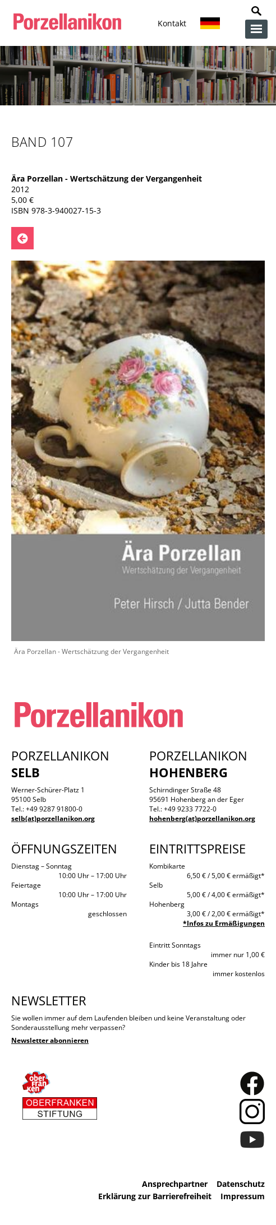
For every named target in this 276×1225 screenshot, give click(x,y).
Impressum (242, 1196)
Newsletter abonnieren (50, 1040)
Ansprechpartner (175, 1183)
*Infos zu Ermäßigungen (224, 923)
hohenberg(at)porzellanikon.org (202, 818)
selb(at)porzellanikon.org (53, 818)
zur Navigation (256, 29)
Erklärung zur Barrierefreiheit (154, 1196)
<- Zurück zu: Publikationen (22, 238)
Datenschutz (241, 1183)
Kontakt (172, 23)
